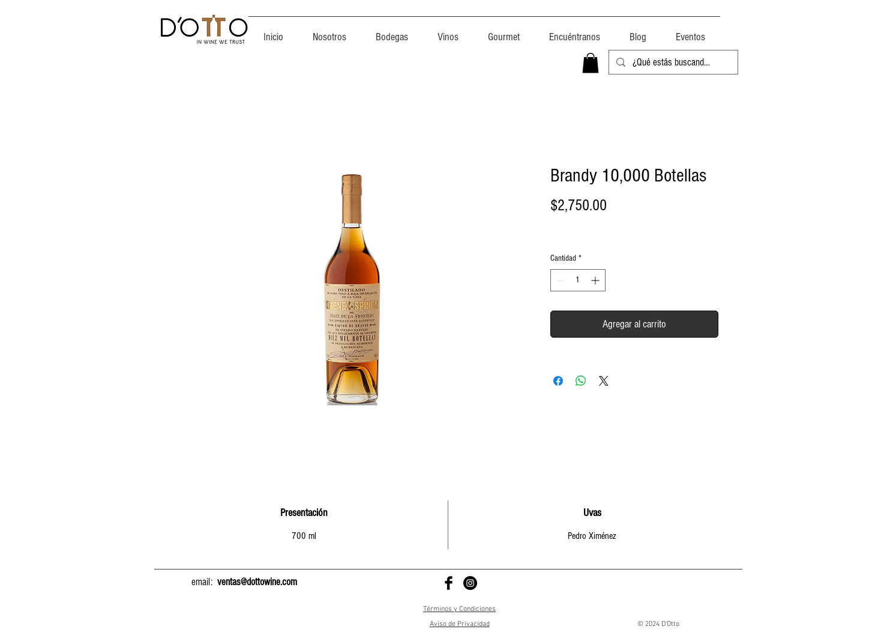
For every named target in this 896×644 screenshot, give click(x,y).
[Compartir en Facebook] (558, 381)
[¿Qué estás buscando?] (672, 62)
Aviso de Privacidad (460, 624)
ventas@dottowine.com (257, 582)
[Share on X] (604, 381)
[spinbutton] (578, 280)
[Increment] (596, 280)
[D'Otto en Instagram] (470, 583)
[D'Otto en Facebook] (449, 583)
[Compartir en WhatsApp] (581, 381)
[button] (590, 63)
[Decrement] (559, 280)
